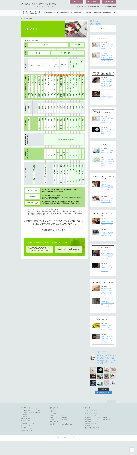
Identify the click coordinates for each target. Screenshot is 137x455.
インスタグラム (82, 6)
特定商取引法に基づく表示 (93, 442)
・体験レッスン (52, 424)
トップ (23, 18)
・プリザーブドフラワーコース (56, 430)
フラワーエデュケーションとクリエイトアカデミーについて (32, 12)
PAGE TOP (111, 416)
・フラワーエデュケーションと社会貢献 (31, 426)
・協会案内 (24, 428)
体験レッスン (76, 2)
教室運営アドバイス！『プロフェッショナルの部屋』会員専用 (103, 87)
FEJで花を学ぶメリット (51, 13)
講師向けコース (79, 13)
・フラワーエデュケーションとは (92, 424)
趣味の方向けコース (66, 13)
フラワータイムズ (27, 442)
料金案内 (88, 13)
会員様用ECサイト (110, 6)
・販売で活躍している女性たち (91, 437)
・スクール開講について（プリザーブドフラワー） (96, 431)
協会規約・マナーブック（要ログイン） (62, 438)
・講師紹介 (24, 430)
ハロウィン (103, 43)
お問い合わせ (109, 2)
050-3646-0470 (37, 248)
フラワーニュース (103, 53)
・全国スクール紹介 (54, 426)
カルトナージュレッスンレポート (103, 297)
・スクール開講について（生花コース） (93, 435)
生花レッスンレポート (103, 334)
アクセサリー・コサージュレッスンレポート (103, 228)
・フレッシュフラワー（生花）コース (58, 433)
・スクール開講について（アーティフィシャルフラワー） (97, 433)
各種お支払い (54, 436)
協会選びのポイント (109, 13)
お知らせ (103, 159)
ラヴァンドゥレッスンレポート (103, 261)
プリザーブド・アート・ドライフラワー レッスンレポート (103, 191)
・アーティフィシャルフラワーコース (58, 431)
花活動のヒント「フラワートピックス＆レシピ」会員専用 (103, 126)
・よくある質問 (52, 428)
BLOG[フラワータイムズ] (95, 6)
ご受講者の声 (97, 13)
